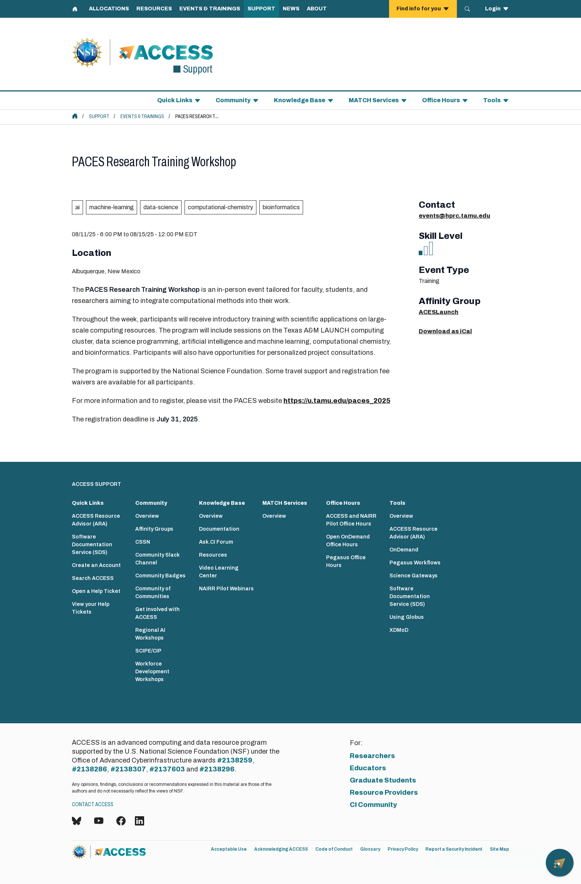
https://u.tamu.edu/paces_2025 (337, 400)
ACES (427, 312)
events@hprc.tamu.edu (454, 216)
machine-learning (111, 207)
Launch (447, 312)
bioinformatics (281, 207)
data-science (160, 207)
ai (77, 207)
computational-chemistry (220, 207)
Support (99, 116)
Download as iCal (445, 331)
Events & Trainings (142, 116)
